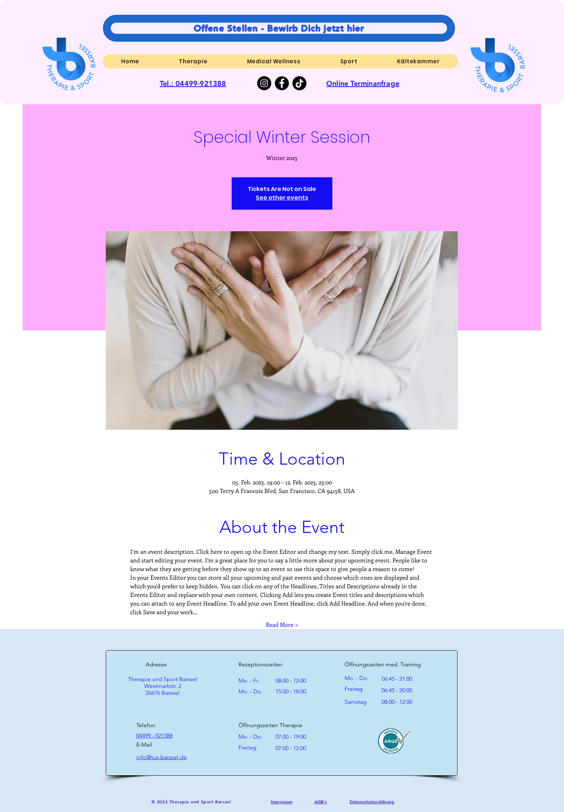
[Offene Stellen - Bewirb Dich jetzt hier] (279, 28)
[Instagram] (264, 83)
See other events (282, 197)
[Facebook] (282, 83)
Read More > (282, 624)
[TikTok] (299, 83)
